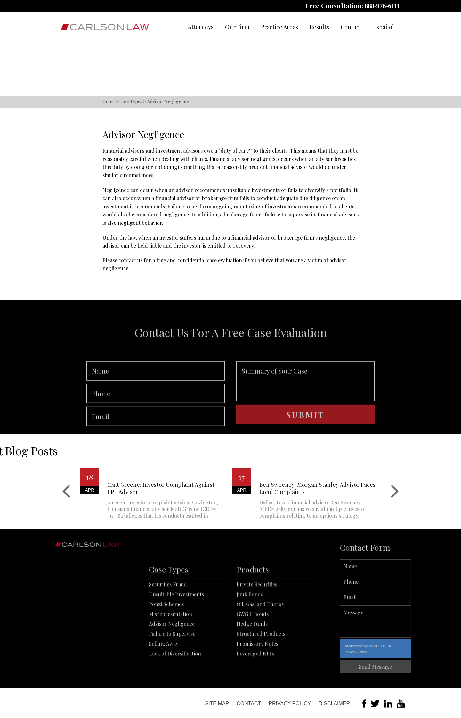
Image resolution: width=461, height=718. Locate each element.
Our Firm (237, 27)
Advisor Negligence (172, 666)
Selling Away (163, 686)
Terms (391, 652)
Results (319, 27)
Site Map (217, 703)
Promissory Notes (257, 686)
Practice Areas (279, 27)
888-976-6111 (382, 6)
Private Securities (257, 626)
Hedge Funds (252, 666)
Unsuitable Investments (176, 636)
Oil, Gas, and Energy (260, 646)
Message (405, 621)
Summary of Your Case (305, 409)
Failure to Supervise (172, 676)
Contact (351, 27)
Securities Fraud (168, 626)
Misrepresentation (170, 656)
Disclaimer (334, 703)
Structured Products (261, 676)
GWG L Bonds (253, 656)
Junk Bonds (250, 636)
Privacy (379, 652)
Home (108, 101)
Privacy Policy (290, 703)
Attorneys (201, 27)
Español (383, 27)
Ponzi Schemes (166, 646)
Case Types (130, 101)
